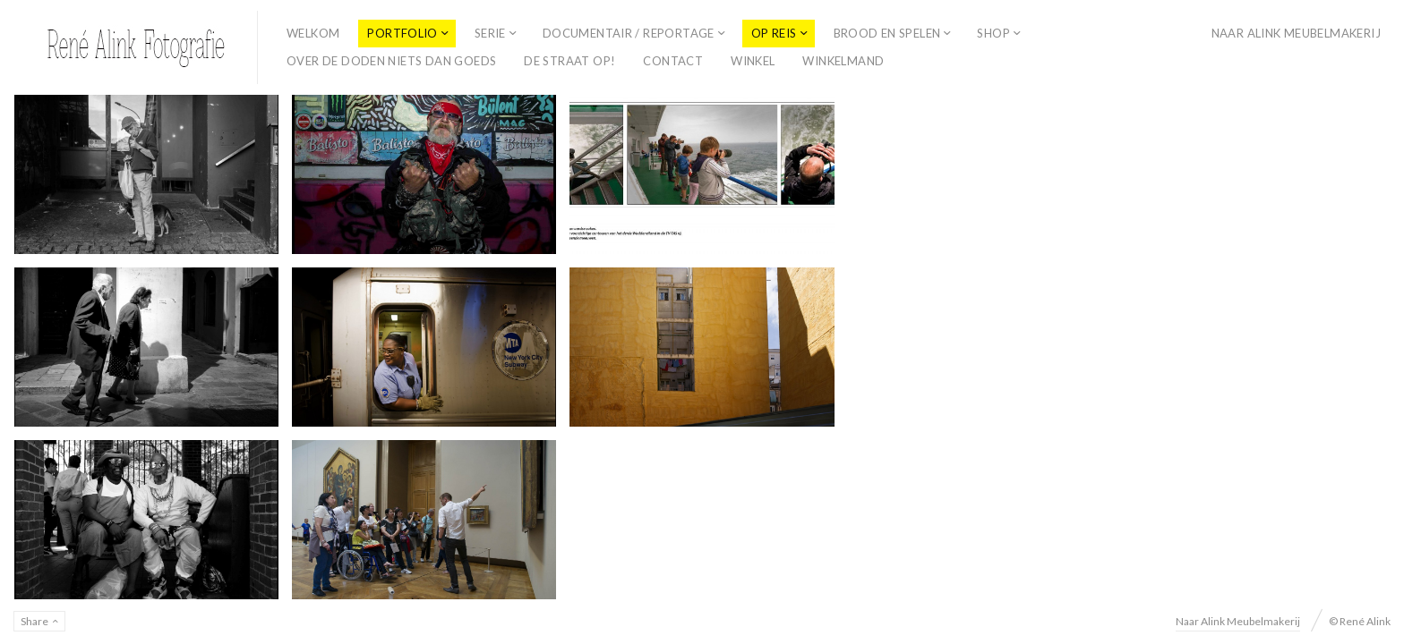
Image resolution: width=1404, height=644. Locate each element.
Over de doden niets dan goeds (391, 61)
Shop (993, 33)
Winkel (753, 61)
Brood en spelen (887, 33)
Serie (490, 33)
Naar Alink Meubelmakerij (1296, 33)
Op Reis (774, 33)
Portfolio (402, 33)
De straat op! (569, 61)
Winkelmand (843, 61)
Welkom (313, 33)
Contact (673, 61)
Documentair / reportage (629, 33)
